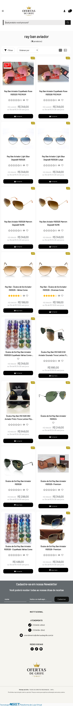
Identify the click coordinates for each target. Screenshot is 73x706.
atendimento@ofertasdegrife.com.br (36, 635)
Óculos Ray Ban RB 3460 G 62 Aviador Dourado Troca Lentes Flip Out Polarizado (53, 354)
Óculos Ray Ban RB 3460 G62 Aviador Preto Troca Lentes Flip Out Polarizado (18, 418)
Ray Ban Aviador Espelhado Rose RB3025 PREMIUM (18, 92)
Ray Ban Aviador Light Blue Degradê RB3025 (18, 158)
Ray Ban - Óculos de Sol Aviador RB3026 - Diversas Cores (53, 288)
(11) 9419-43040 (36, 625)
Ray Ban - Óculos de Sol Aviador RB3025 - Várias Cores (18, 288)
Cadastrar (62, 599)
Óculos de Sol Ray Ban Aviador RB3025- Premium (53, 482)
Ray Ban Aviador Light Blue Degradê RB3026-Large (53, 158)
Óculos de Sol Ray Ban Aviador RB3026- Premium (53, 548)
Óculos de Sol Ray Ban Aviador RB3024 (53, 417)
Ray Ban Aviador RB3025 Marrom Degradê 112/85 (53, 223)
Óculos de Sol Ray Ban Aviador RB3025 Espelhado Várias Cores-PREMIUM (18, 354)
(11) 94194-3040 (36, 630)
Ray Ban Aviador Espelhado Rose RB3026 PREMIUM (53, 92)
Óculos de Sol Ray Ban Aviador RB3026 (18, 482)
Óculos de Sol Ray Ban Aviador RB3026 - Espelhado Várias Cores (18, 548)
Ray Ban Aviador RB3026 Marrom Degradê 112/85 (18, 223)
